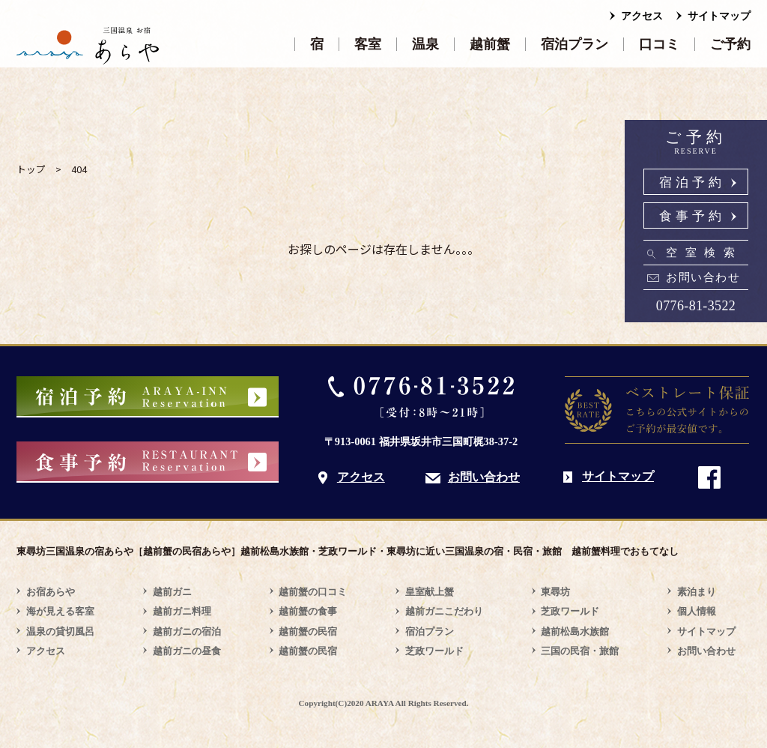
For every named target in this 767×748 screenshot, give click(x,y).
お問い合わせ (703, 277)
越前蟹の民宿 (308, 631)
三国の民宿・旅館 (580, 651)
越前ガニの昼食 (187, 651)
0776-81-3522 (696, 305)
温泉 (425, 44)
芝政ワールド (434, 651)
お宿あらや (50, 591)
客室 (367, 44)
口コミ (659, 44)
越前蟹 (490, 44)
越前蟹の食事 (308, 611)
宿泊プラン (574, 44)
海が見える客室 (60, 611)
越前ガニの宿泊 (187, 631)
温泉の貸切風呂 (60, 631)
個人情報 (696, 611)
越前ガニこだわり (444, 611)
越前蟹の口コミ (313, 591)
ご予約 (730, 44)
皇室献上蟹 (429, 591)
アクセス (642, 16)
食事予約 (692, 216)
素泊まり (696, 591)
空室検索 (704, 253)
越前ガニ (172, 591)
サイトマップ (719, 16)
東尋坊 (555, 591)
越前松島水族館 (575, 631)
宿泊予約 (692, 182)
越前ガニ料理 (182, 611)
